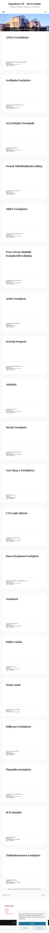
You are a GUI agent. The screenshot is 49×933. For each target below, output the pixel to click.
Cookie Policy (22, 918)
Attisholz (12, 388)
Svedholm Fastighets (20, 80)
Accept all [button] (32, 923)
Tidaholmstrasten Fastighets (18, 861)
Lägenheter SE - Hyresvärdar (24, 3)
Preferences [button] (39, 928)
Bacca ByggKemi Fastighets (24, 560)
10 (33, 896)
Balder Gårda (15, 645)
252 (37, 896)
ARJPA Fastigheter (18, 213)
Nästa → (44, 902)
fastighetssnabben (9, 921)
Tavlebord (12, 603)
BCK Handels (15, 816)
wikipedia (7, 918)
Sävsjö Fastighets (17, 431)
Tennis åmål (14, 688)
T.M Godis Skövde (18, 517)
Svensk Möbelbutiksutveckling (21, 168)
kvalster (6, 916)
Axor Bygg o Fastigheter (22, 474)
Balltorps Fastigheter (20, 730)
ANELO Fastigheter (19, 37)
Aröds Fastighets (17, 302)
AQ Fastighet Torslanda (21, 123)
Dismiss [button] (25, 928)
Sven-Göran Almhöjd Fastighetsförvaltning (20, 257)
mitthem (7, 919)
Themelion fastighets (20, 773)
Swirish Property (17, 345)
